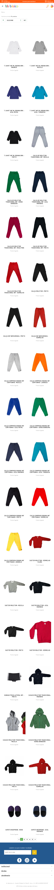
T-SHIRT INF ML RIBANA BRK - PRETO (14, 156)
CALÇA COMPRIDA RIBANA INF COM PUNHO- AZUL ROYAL (14, 426)
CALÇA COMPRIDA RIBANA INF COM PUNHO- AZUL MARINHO (14, 471)
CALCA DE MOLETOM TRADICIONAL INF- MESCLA (40, 156)
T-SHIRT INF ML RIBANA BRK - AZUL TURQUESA (40, 111)
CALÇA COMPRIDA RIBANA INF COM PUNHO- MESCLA (14, 381)
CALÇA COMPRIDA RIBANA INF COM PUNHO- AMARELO (14, 561)
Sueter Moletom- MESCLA (14, 605)
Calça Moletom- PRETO (39, 291)
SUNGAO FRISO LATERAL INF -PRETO (14, 696)
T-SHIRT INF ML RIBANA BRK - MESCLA (40, 66)
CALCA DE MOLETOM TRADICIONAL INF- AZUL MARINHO (40, 201)
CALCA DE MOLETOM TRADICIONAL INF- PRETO (39, 247)
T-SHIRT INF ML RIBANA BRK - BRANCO (14, 66)
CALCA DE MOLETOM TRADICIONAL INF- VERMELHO (14, 292)
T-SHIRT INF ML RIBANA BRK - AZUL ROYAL (14, 111)
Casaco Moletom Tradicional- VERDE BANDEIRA (40, 740)
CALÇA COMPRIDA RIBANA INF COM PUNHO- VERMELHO (40, 516)
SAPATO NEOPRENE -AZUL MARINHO (40, 830)
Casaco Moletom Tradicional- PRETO (14, 785)
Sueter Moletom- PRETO (14, 650)
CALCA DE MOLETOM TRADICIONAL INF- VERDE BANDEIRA (14, 201)
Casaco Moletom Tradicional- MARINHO (40, 696)
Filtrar (3, 20)
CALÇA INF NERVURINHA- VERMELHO (39, 337)
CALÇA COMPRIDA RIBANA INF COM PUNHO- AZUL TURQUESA (40, 471)
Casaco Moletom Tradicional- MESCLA (14, 740)
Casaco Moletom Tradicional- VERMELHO (40, 785)
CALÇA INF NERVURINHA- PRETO (14, 336)
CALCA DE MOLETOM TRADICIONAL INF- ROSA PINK (14, 247)
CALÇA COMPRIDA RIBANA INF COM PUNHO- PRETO (14, 516)
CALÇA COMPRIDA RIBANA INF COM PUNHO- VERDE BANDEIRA (40, 426)
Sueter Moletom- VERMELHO (40, 650)
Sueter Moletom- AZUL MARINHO (39, 606)
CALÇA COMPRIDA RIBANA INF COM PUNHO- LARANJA (40, 381)
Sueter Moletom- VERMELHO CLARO (40, 561)
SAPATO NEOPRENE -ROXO (14, 830)
